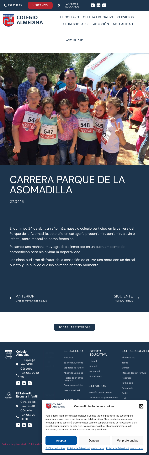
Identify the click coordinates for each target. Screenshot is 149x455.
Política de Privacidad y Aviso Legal (85, 448)
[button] (141, 406)
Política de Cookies (55, 448)
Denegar (94, 440)
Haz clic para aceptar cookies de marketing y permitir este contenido (50, 361)
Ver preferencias (127, 440)
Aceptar (61, 440)
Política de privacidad (14, 444)
